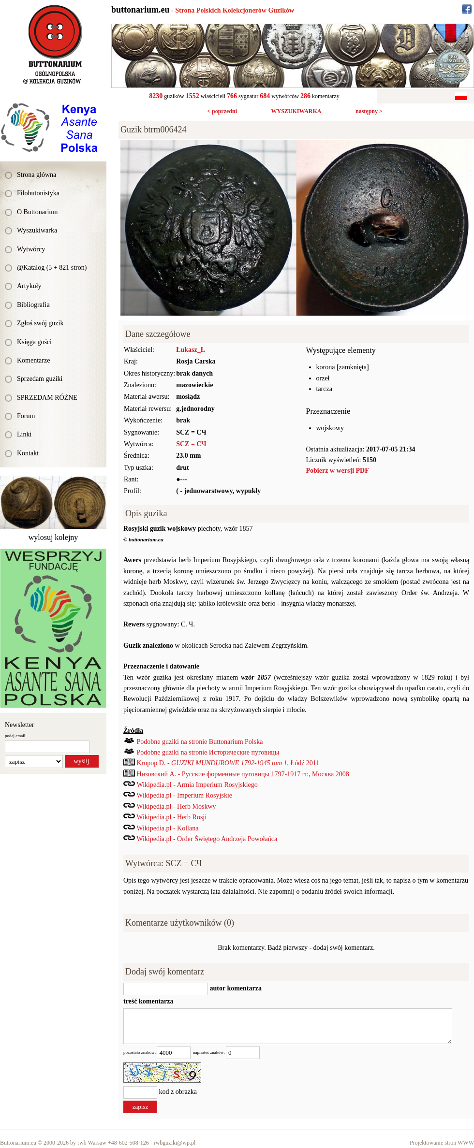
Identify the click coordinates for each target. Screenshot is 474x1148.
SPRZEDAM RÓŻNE (47, 397)
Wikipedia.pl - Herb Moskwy (176, 806)
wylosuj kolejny (53, 537)
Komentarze (33, 360)
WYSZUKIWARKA (296, 111)
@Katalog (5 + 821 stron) (52, 267)
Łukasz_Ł (190, 349)
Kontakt (28, 453)
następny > (369, 111)
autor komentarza (235, 988)
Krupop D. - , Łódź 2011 (228, 763)
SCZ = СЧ (191, 444)
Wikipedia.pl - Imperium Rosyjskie (184, 795)
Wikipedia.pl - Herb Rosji (171, 817)
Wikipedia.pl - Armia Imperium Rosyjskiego (197, 784)
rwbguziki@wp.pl (175, 1142)
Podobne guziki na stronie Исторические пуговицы (208, 752)
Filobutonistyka (38, 193)
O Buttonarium (37, 212)
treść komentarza (148, 1001)
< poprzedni (222, 111)
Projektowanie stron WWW (442, 1142)
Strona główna (36, 174)
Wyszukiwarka (37, 230)
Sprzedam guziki (39, 378)
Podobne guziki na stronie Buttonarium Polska (200, 741)
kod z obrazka (178, 1092)
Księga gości (34, 342)
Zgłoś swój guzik (40, 323)
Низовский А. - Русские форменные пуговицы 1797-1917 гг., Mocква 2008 (243, 774)
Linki (24, 434)
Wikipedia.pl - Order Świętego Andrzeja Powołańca (206, 839)
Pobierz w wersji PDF (337, 470)
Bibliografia (33, 304)
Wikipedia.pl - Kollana (167, 828)
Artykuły (29, 286)
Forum (26, 416)
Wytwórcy (31, 249)
